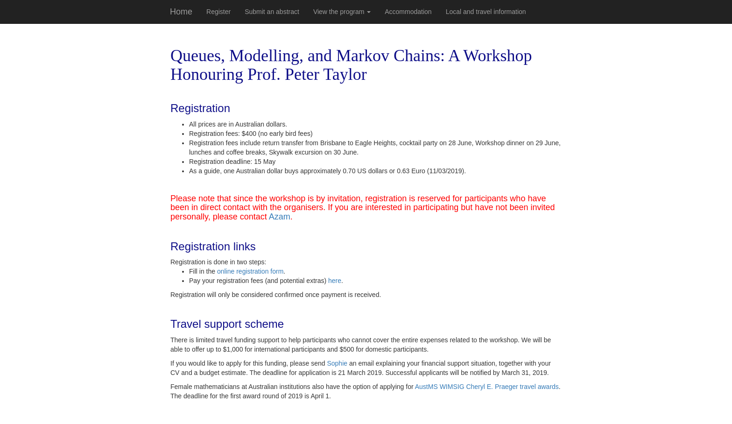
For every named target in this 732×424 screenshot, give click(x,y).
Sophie (337, 363)
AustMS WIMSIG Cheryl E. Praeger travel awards (487, 386)
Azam (279, 216)
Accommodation (408, 11)
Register (218, 11)
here (334, 280)
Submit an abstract (272, 11)
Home (181, 11)
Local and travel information (486, 11)
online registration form (250, 271)
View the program (342, 11)
